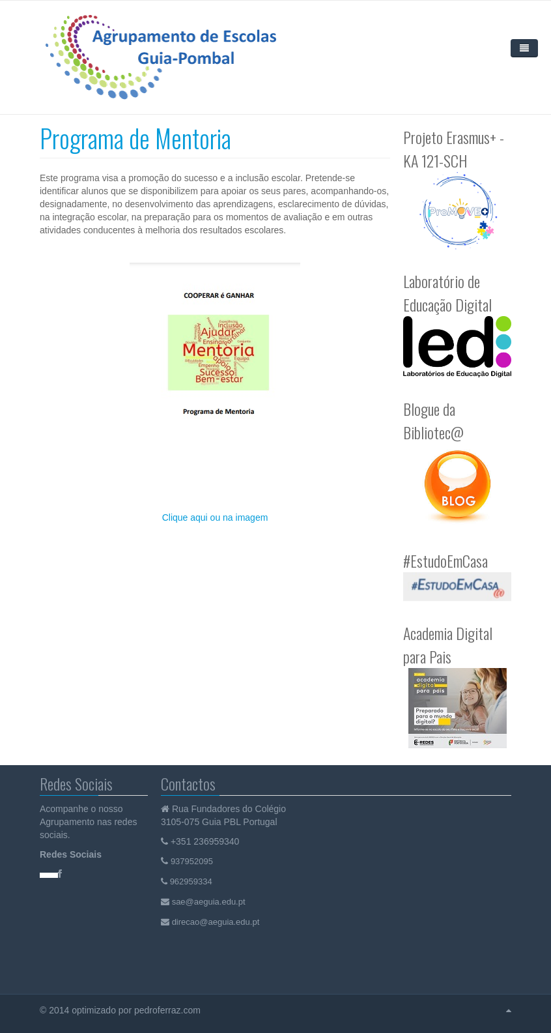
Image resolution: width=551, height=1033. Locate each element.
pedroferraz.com (168, 1010)
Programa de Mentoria (135, 137)
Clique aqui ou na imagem (215, 517)
